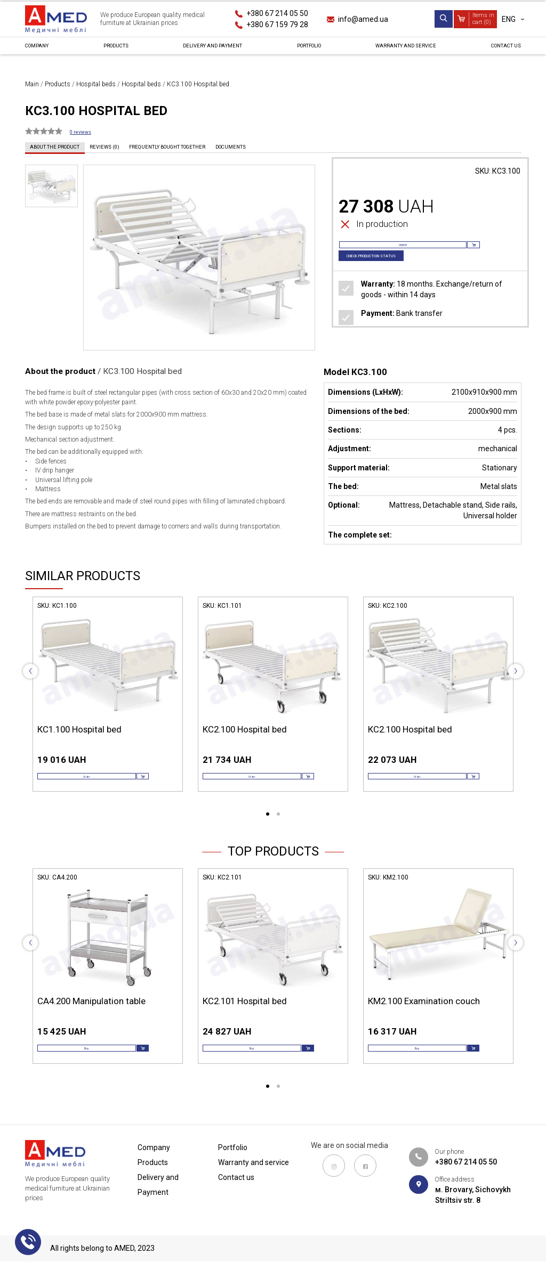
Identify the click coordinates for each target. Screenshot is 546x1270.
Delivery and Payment (207, 50)
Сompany (43, 50)
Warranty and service (399, 50)
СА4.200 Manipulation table (91, 1013)
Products (112, 50)
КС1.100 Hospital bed (79, 729)
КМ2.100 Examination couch (424, 1013)
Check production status (389, 271)
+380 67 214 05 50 (277, 13)
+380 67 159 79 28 (277, 24)
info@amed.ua (363, 19)
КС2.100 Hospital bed (245, 729)
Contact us (498, 50)
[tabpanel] (107, 704)
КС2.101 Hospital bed (245, 1013)
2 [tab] (278, 827)
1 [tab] (267, 827)
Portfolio (302, 50)
